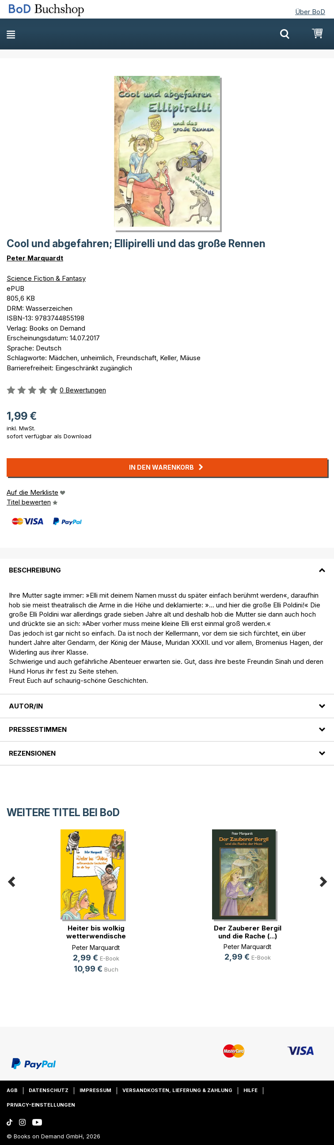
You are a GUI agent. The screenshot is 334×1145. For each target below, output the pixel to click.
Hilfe (250, 1090)
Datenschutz (48, 1090)
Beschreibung (35, 570)
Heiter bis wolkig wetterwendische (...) (96, 936)
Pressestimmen (38, 729)
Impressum (95, 1090)
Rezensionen (32, 753)
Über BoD (310, 12)
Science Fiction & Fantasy (46, 278)
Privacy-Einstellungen (41, 1105)
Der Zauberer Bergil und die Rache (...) (247, 932)
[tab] (167, 565)
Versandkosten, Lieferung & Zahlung (177, 1090)
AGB (12, 1090)
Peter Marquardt (35, 258)
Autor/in (26, 706)
